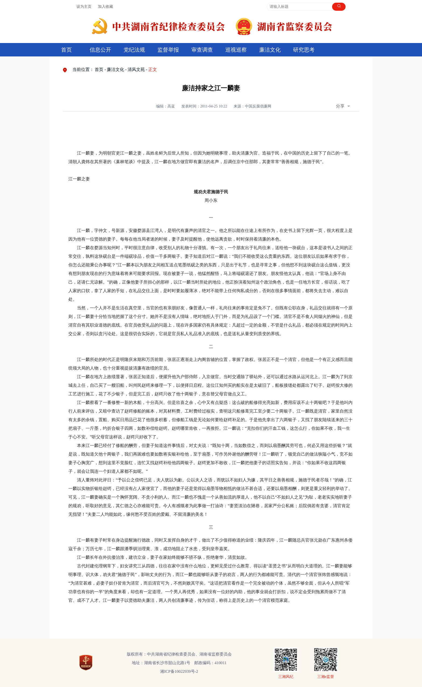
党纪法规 (134, 50)
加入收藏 (105, 7)
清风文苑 (136, 69)
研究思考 (304, 50)
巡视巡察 (236, 50)
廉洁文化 (270, 50)
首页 (66, 50)
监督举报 (168, 50)
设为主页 (84, 7)
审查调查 (202, 50)
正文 (152, 69)
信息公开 (100, 50)
